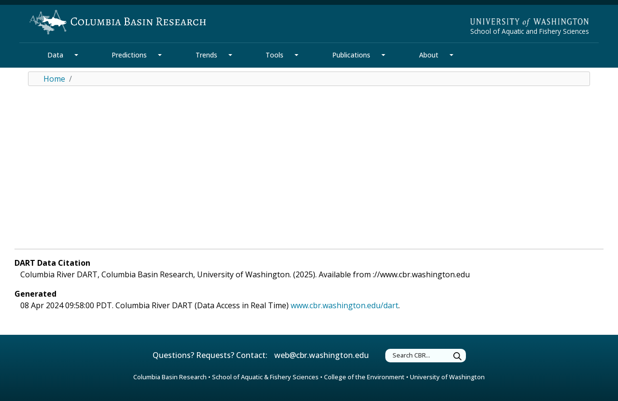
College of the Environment (364, 376)
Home (54, 78)
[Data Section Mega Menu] (76, 55)
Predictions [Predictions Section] (129, 54)
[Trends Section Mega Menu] (230, 55)
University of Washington (447, 376)
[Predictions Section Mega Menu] (160, 55)
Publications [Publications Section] (351, 54)
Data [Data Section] (55, 54)
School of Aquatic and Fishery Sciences (529, 31)
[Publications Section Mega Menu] (383, 55)
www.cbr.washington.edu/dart (344, 305)
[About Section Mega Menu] (451, 55)
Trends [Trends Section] (206, 54)
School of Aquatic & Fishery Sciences (265, 376)
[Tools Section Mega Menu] (296, 55)
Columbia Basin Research (170, 376)
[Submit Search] (457, 356)
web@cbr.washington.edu (321, 355)
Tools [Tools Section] (274, 54)
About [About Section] (428, 54)
